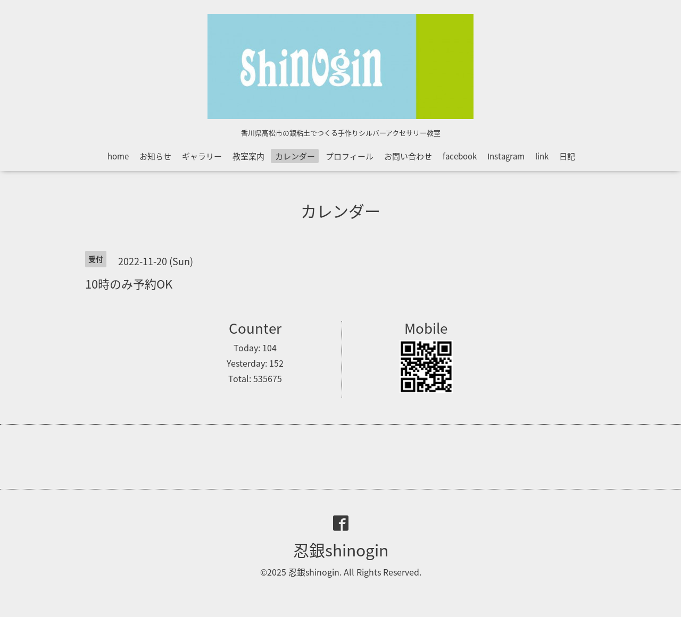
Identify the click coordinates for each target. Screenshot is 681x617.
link (542, 156)
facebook (460, 156)
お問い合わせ (408, 156)
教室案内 (248, 156)
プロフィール (349, 156)
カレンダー (295, 156)
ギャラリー (202, 156)
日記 (567, 156)
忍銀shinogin (340, 550)
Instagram (506, 156)
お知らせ (155, 156)
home (118, 156)
